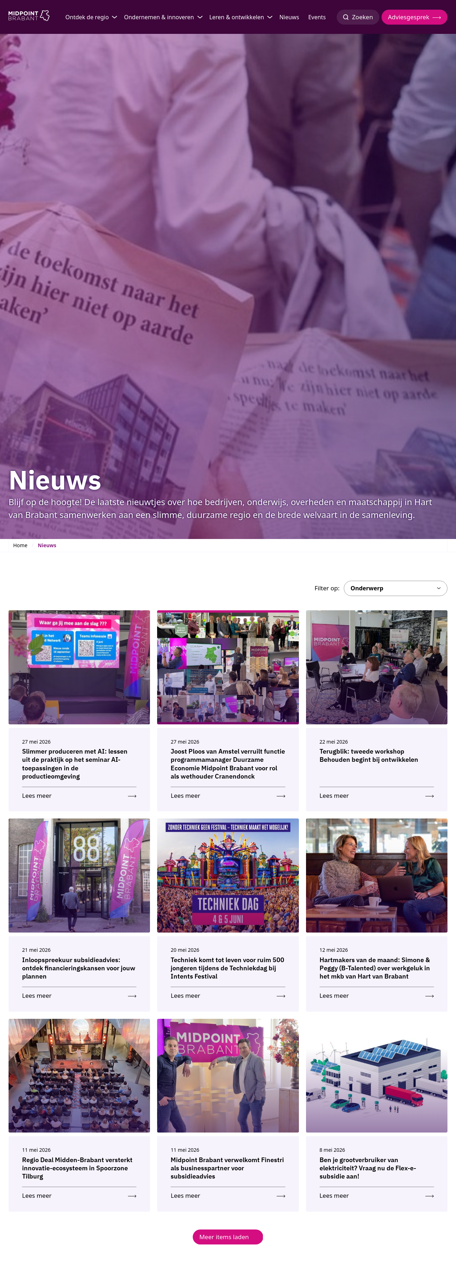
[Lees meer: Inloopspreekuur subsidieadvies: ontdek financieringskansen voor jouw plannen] (79, 994)
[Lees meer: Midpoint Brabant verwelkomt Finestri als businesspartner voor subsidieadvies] (228, 1194)
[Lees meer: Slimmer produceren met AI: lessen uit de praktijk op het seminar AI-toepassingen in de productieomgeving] (79, 794)
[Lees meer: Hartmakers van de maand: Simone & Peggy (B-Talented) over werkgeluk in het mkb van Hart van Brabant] (377, 994)
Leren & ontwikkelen (236, 17)
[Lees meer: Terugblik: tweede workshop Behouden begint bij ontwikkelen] (377, 794)
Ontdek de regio (87, 17)
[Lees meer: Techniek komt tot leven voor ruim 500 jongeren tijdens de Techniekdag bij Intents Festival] (228, 994)
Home (20, 545)
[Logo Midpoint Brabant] (29, 17)
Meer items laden (224, 1237)
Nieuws (289, 17)
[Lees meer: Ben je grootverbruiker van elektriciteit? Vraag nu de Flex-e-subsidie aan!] (377, 1194)
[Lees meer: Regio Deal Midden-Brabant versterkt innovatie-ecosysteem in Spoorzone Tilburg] (79, 1194)
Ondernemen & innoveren (159, 17)
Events (317, 17)
